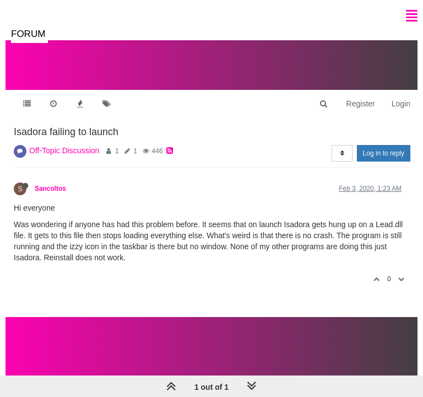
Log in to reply (383, 153)
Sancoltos (50, 188)
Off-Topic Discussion (64, 150)
